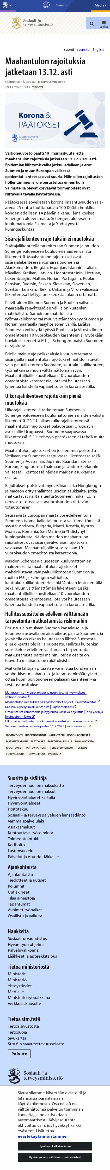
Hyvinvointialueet (24, 803)
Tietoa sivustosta (23, 1026)
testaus (81, 747)
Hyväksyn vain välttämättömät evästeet (55, 1157)
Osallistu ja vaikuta (25, 915)
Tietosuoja (17, 1032)
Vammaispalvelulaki (26, 821)
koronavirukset (78, 735)
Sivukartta (17, 1038)
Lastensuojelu (21, 850)
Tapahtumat (19, 904)
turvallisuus (15, 754)
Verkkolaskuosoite (25, 1003)
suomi (69, 49)
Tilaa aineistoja (21, 898)
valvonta (54, 754)
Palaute (19, 1053)
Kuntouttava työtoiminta (30, 832)
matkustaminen (17, 741)
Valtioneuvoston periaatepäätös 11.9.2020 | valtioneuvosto (48, 726)
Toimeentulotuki (23, 838)
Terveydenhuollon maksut (32, 791)
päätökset (37, 741)
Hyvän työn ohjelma (26, 944)
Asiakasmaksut (21, 827)
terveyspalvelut (62, 747)
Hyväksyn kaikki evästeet (55, 1146)
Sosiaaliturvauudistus (27, 938)
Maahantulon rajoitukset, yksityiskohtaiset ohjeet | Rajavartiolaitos (52, 702)
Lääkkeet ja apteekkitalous (32, 956)
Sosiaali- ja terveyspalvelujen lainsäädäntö (47, 815)
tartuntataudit (37, 747)
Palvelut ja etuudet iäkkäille (33, 856)
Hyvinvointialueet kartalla (32, 797)
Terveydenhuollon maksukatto (36, 785)
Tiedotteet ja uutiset (27, 880)
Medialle (16, 991)
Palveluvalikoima (23, 950)
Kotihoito (16, 844)
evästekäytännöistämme (42, 1136)
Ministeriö (18, 979)
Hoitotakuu (18, 809)
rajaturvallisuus (59, 741)
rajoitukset (14, 747)
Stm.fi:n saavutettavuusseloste (36, 1043)
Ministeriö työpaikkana (29, 997)
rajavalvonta (84, 741)
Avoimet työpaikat (25, 909)
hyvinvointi (14, 735)
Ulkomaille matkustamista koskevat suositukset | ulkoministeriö (51, 721)
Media (100, 5)
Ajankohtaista (20, 874)
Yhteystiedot (20, 985)
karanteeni (57, 735)
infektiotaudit (35, 735)
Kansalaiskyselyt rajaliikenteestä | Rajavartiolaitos (40, 707)
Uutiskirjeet (19, 892)
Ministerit (17, 973)
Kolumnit (17, 886)
